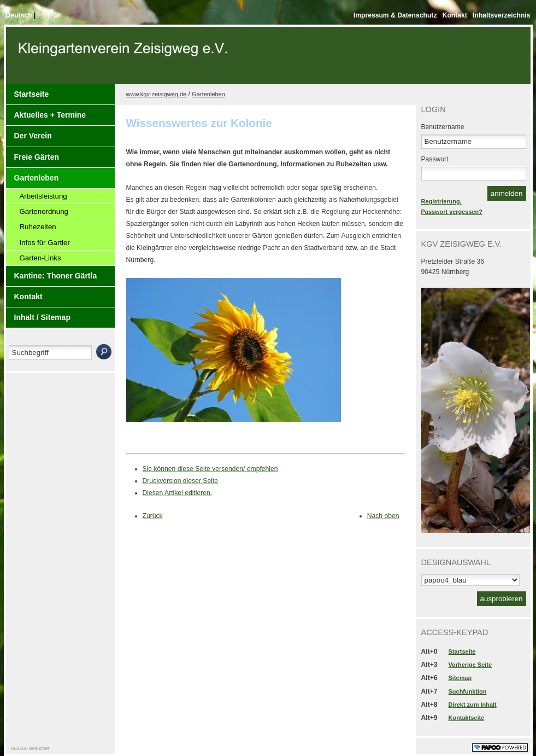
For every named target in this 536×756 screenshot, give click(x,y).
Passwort (435, 159)
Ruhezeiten (38, 227)
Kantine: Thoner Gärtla (55, 275)
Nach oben (383, 516)
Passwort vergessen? (451, 211)
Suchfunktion (468, 691)
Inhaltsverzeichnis (501, 15)
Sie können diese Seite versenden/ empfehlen (210, 469)
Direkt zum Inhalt (473, 704)
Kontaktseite (467, 717)
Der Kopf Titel (124, 60)
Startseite (31, 94)
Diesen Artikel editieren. (178, 493)
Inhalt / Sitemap (42, 317)
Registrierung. (441, 201)
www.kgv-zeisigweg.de (156, 94)
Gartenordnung (44, 211)
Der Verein (33, 135)
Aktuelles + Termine (50, 115)
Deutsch (20, 15)
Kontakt (456, 15)
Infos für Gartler (45, 243)
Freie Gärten (36, 157)
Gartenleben (36, 177)
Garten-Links (40, 258)
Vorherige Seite (470, 664)
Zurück (153, 516)
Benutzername (442, 127)
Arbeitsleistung (43, 196)
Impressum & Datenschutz (396, 15)
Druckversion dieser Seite (181, 481)
